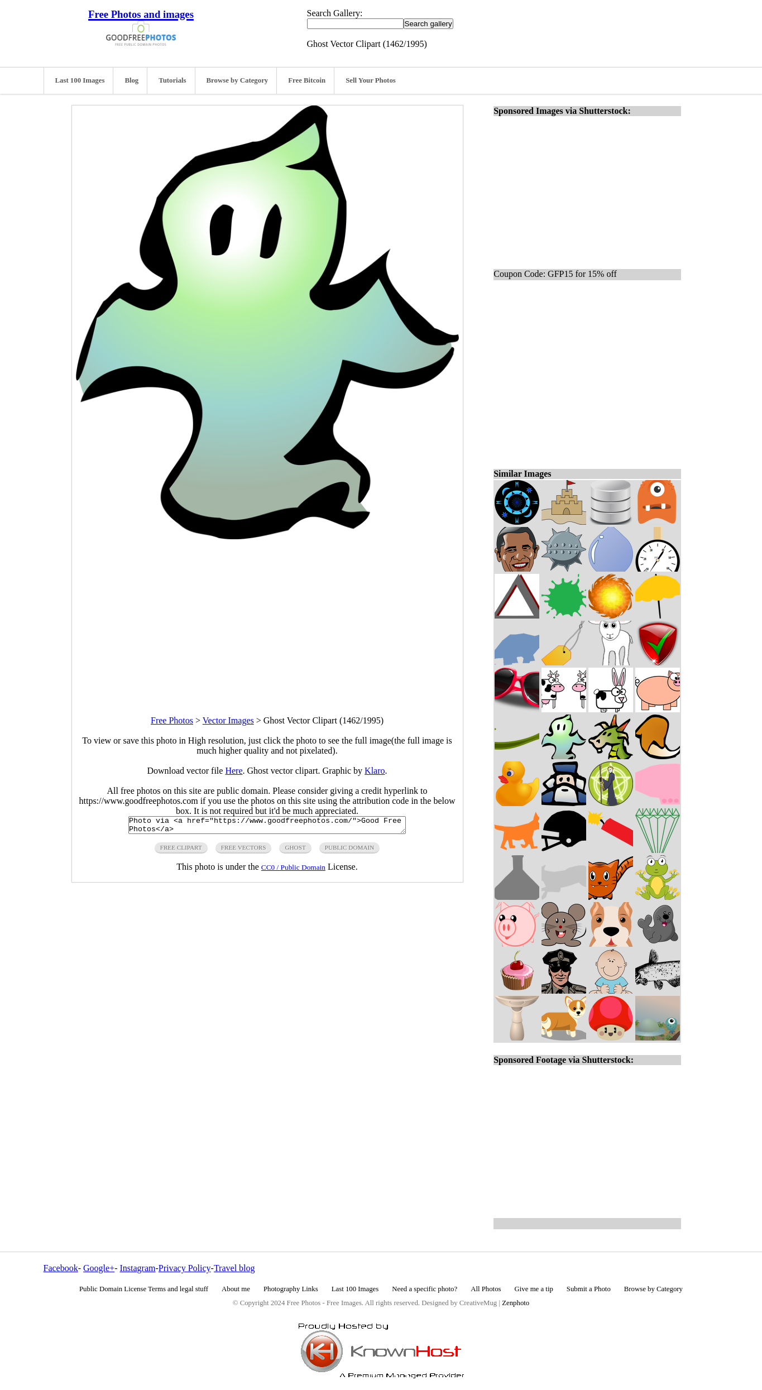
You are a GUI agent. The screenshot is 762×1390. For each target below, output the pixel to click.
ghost (295, 850)
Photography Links (290, 1289)
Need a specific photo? (424, 1289)
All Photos (486, 1289)
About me (236, 1289)
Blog (131, 80)
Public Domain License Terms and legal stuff (143, 1289)
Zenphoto (515, 1303)
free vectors (243, 850)
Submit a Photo (589, 1289)
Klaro (375, 770)
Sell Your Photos (371, 80)
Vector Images (228, 720)
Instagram (137, 1268)
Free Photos (172, 720)
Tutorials (172, 80)
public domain (350, 850)
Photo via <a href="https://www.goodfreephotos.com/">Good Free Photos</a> (267, 826)
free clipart (181, 850)
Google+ (98, 1268)
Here (233, 770)
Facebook (61, 1268)
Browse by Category (238, 80)
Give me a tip (534, 1289)
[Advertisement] (267, 617)
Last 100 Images (80, 80)
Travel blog (234, 1268)
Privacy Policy (185, 1268)
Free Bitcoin (306, 80)
